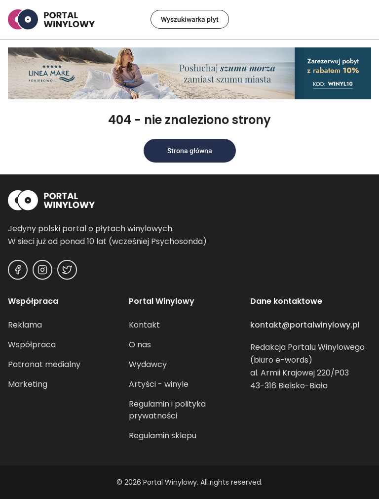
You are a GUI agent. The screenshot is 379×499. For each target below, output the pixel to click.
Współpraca (32, 344)
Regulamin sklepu (162, 435)
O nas (140, 344)
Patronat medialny (44, 364)
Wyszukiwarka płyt (190, 19)
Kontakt (144, 325)
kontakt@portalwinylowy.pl (305, 325)
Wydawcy (148, 364)
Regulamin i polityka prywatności (167, 409)
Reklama (25, 325)
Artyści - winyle (159, 384)
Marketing (27, 384)
